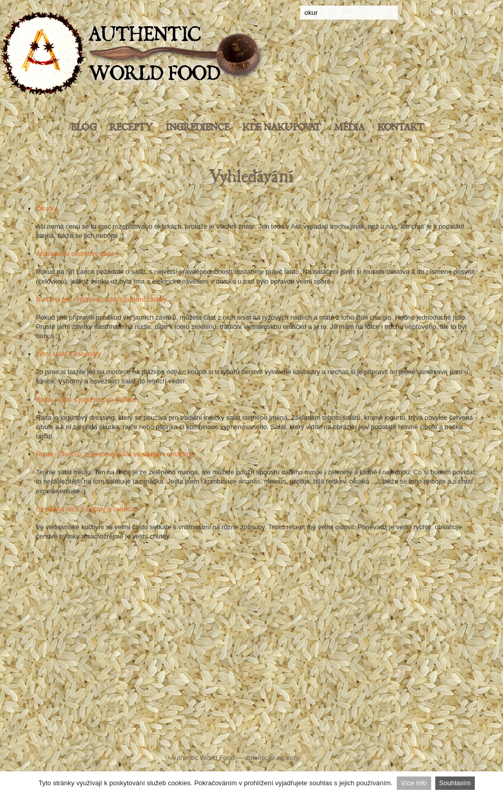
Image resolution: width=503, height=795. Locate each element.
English (470, 12)
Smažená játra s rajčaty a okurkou (86, 509)
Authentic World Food (202, 758)
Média (349, 127)
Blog (83, 127)
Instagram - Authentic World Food (370, 737)
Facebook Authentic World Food (149, 737)
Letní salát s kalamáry (68, 354)
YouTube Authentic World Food (295, 737)
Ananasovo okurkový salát (75, 253)
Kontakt (400, 127)
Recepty (131, 127)
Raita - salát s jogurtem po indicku (86, 399)
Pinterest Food (337, 737)
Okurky (46, 208)
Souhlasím (455, 783)
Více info (414, 783)
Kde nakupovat (281, 127)
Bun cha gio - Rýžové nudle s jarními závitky (101, 299)
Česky (439, 12)
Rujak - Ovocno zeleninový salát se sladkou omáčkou (115, 454)
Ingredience (197, 127)
